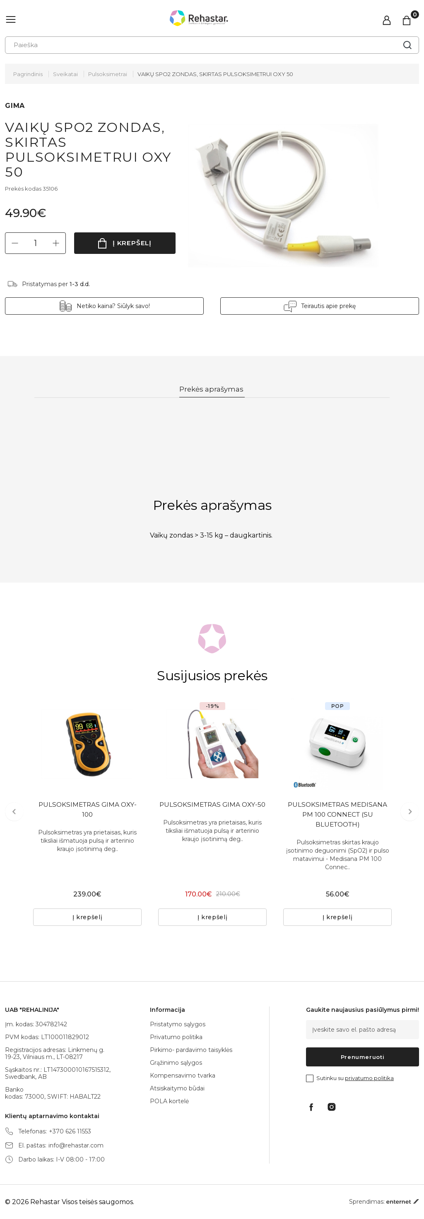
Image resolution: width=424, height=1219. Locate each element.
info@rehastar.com (76, 1145)
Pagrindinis (28, 74)
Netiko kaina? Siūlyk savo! (113, 306)
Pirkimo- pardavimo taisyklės (191, 1050)
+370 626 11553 (70, 1131)
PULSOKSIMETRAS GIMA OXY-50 (212, 811)
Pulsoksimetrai (107, 74)
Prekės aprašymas (212, 389)
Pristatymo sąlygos (177, 1024)
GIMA (15, 106)
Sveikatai (65, 74)
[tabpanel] (87, 744)
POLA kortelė (169, 1101)
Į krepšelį (132, 243)
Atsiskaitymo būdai (177, 1088)
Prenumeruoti (363, 1057)
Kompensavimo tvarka (182, 1075)
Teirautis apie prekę (328, 306)
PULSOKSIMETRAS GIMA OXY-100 (87, 811)
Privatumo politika (176, 1037)
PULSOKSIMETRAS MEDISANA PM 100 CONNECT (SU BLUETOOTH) (338, 815)
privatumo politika (369, 1078)
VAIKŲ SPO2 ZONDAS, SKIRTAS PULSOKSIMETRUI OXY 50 (215, 74)
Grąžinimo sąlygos (176, 1062)
